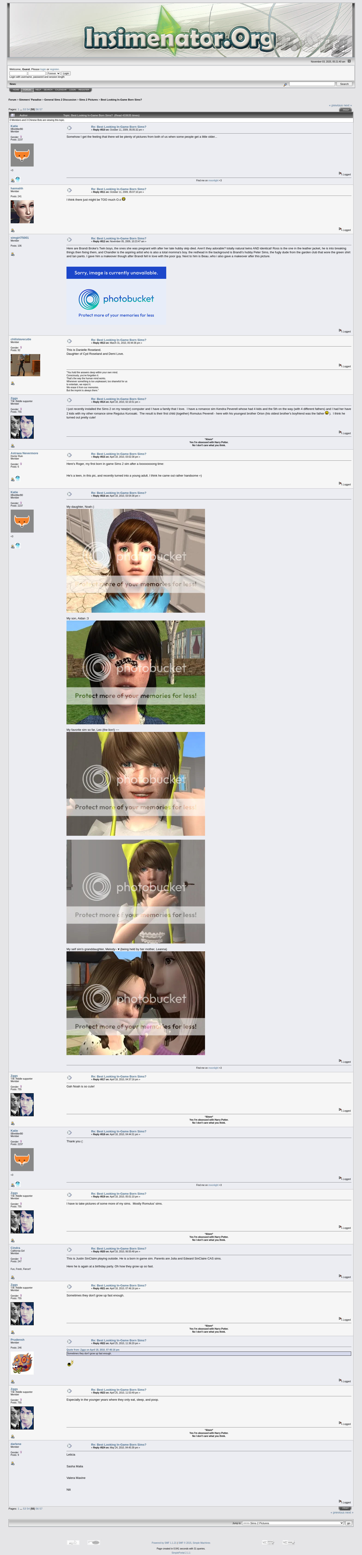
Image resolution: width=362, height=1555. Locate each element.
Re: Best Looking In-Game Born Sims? (118, 126)
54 (28, 109)
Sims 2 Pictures (88, 99)
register (54, 69)
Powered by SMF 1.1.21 (164, 1543)
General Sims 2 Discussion (60, 99)
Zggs (14, 398)
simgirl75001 (20, 237)
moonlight (213, 180)
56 (37, 109)
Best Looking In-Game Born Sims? (121, 99)
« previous (336, 105)
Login (72, 90)
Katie (14, 126)
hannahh (17, 188)
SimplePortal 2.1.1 (181, 1553)
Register (83, 90)
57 (40, 109)
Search (48, 90)
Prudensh (17, 1339)
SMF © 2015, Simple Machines (194, 1543)
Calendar (60, 90)
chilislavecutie (21, 339)
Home (16, 90)
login (43, 69)
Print (346, 110)
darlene (16, 1444)
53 (24, 109)
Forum (27, 90)
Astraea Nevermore (24, 453)
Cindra (15, 1248)
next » (348, 105)
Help (38, 90)
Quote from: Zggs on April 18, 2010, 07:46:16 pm (92, 1350)
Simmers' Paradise (30, 99)
